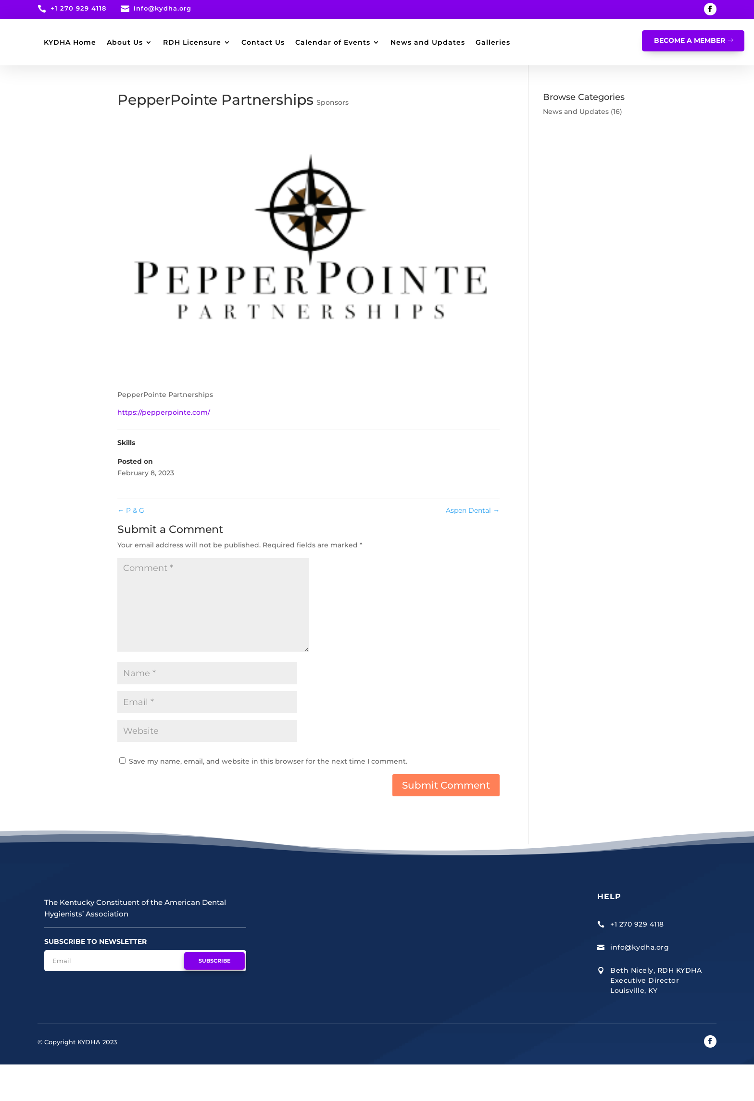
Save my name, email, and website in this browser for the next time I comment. (268, 797)
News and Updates (191, 78)
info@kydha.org (162, 8)
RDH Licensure (302, 42)
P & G (130, 547)
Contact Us (373, 42)
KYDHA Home (180, 42)
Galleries (256, 78)
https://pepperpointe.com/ (163, 449)
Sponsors (332, 139)
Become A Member (689, 40)
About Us (235, 42)
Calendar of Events (442, 42)
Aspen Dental (473, 547)
